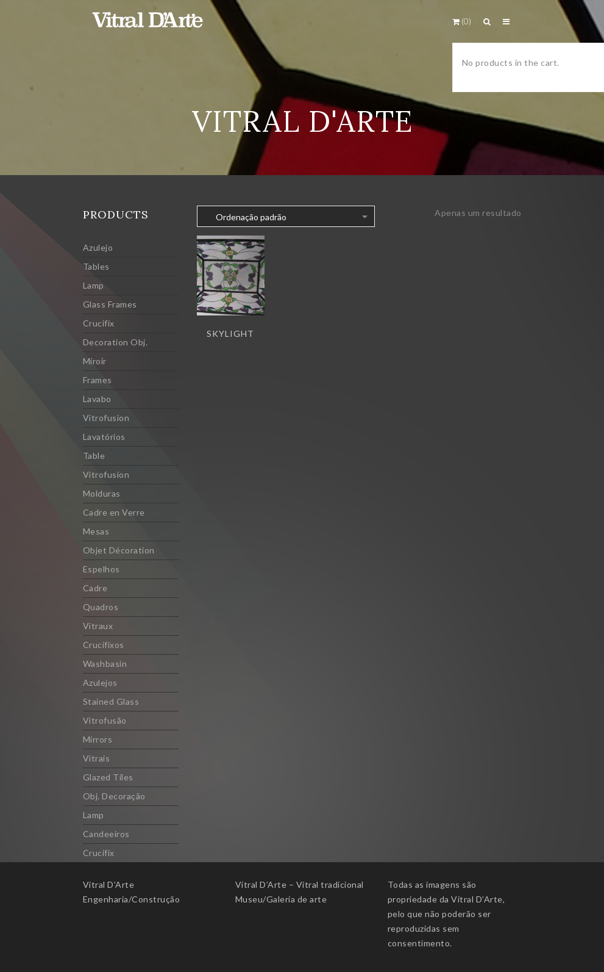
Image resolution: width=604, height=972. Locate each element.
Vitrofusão (105, 720)
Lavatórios (104, 436)
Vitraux (98, 626)
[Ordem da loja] (286, 216)
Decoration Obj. (115, 342)
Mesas (96, 531)
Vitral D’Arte (109, 884)
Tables (96, 266)
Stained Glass (111, 701)
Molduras (102, 493)
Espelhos (101, 569)
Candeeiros (106, 834)
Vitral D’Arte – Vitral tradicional (299, 884)
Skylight (230, 333)
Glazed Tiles (108, 777)
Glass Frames (110, 304)
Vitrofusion (106, 417)
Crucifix (99, 323)
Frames (97, 380)
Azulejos (100, 682)
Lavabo (97, 399)
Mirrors (98, 739)
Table (94, 455)
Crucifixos (103, 644)
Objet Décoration (119, 550)
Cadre (95, 588)
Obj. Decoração (114, 796)
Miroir (95, 361)
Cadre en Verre (114, 512)
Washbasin (105, 663)
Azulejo (98, 247)
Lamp (93, 285)
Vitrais (96, 758)
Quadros (101, 607)
